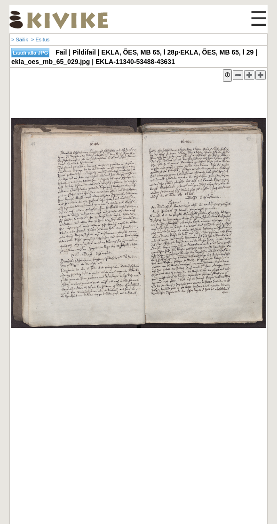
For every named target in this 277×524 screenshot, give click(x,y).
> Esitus (40, 39)
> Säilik (19, 39)
